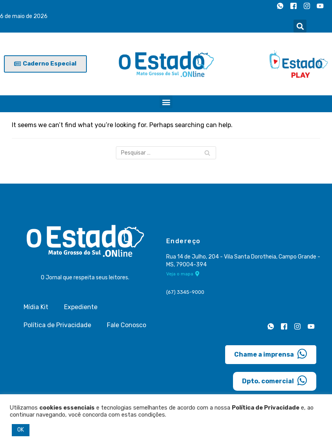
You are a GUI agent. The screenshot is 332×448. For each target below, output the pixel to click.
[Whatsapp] (280, 6)
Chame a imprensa (270, 353)
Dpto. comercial (274, 380)
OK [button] (20, 429)
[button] (299, 26)
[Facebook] (293, 6)
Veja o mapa (183, 274)
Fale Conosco (126, 325)
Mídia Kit (36, 307)
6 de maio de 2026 (24, 16)
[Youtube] (320, 6)
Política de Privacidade (57, 325)
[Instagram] (307, 6)
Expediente (80, 307)
